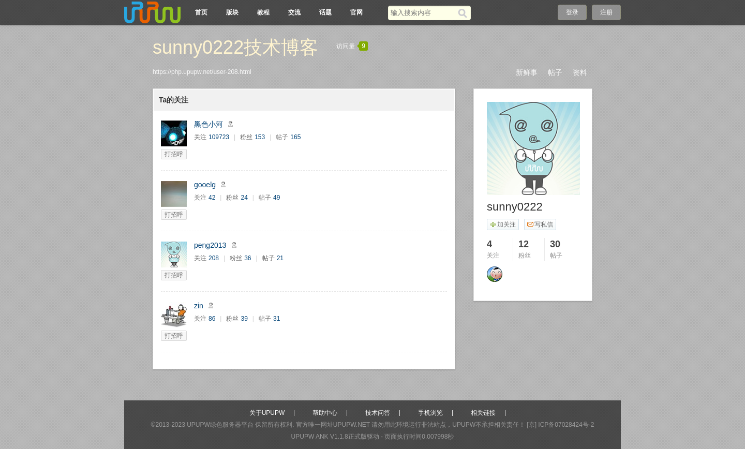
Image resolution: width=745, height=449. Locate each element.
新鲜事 (527, 72)
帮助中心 (324, 412)
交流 (294, 12)
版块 (232, 12)
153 (260, 137)
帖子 (555, 72)
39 (244, 318)
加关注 (502, 224)
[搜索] (464, 13)
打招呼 (174, 154)
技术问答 (377, 412)
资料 (580, 72)
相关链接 (483, 412)
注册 (606, 12)
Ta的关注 (173, 100)
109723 (218, 137)
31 (276, 318)
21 (280, 258)
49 (276, 197)
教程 (263, 12)
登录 (572, 12)
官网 (356, 12)
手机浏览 (430, 412)
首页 (201, 12)
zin (198, 306)
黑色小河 (208, 124)
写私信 (540, 224)
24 (244, 197)
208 (213, 258)
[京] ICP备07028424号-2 (560, 424)
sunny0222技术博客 (235, 47)
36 (247, 258)
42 (211, 197)
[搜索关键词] (423, 13)
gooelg (205, 185)
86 (211, 318)
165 (295, 137)
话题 (325, 12)
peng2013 (210, 245)
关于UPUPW (267, 412)
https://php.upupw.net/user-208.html (202, 72)
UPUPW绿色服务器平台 (220, 424)
